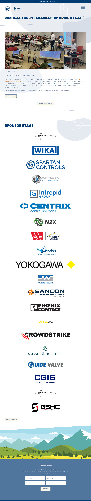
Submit (45, 489)
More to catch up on (45, 103)
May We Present (11, 419)
